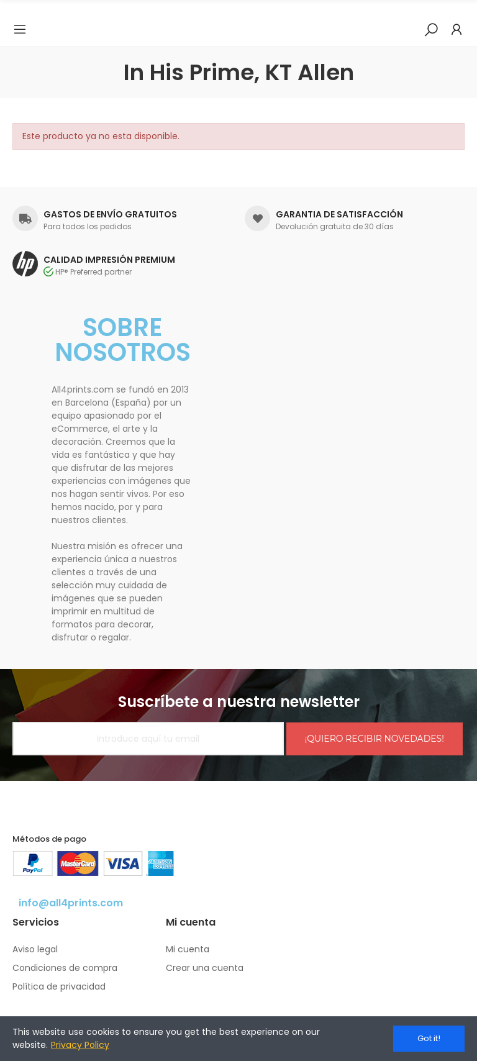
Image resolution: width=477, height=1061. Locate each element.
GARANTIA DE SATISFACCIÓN (339, 214)
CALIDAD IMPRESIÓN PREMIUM (109, 259)
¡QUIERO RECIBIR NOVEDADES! (374, 738)
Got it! (428, 1038)
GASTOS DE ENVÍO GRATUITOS (110, 214)
